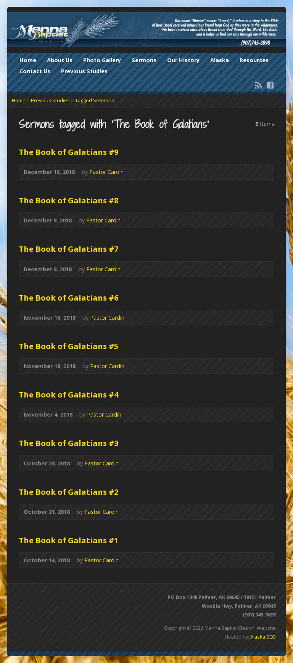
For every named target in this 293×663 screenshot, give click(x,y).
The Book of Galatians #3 (69, 443)
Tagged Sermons (94, 100)
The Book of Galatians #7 (69, 248)
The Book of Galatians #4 (69, 394)
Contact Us (34, 71)
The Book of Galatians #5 (69, 346)
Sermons (144, 60)
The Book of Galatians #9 (69, 151)
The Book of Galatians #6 (69, 297)
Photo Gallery (102, 60)
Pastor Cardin (106, 171)
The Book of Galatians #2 (69, 491)
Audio (134, 171)
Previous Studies (84, 71)
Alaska (219, 60)
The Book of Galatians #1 (69, 540)
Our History (183, 60)
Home (27, 60)
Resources (254, 60)
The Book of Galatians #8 (69, 200)
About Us (59, 60)
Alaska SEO (263, 636)
